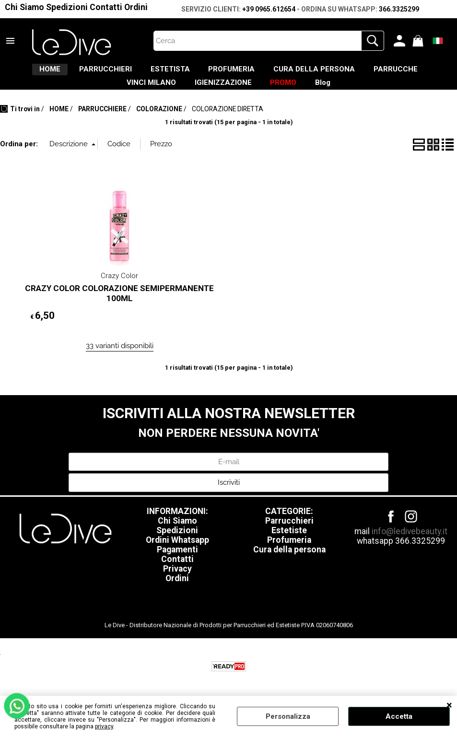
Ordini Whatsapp (177, 553)
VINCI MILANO (172, 92)
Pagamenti (177, 563)
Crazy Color (119, 289)
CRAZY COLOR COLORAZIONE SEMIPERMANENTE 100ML (119, 307)
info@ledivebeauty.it (409, 545)
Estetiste (289, 544)
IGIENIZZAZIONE (254, 92)
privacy (104, 726)
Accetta (399, 716)
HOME (60, 72)
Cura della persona (289, 563)
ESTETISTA (201, 72)
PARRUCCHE (97, 92)
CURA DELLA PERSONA (366, 72)
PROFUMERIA (273, 72)
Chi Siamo (24, 7)
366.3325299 (399, 9)
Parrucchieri (289, 534)
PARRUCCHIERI (126, 72)
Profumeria (289, 553)
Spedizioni (67, 7)
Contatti (106, 7)
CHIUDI (449, 705)
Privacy (177, 582)
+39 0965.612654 (268, 9)
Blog (374, 92)
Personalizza (288, 716)
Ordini (136, 7)
